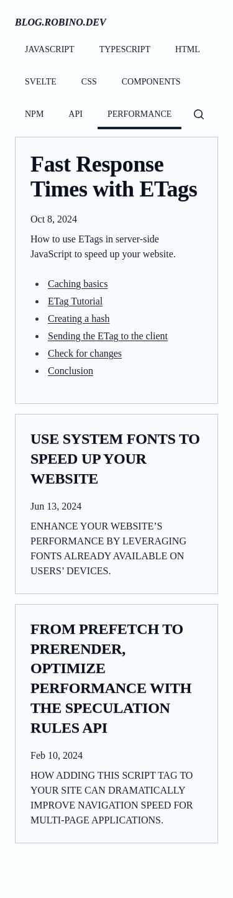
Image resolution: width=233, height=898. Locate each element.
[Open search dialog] (198, 114)
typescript (124, 49)
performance (139, 114)
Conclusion (70, 370)
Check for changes (85, 353)
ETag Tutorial (75, 301)
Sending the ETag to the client (108, 336)
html (187, 49)
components (151, 81)
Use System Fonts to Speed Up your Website (115, 459)
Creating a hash (79, 318)
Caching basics (77, 283)
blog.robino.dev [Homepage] (60, 22)
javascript (50, 49)
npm (34, 114)
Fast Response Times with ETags (113, 176)
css (89, 81)
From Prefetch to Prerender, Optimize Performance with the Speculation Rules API (110, 678)
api (75, 114)
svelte (41, 81)
